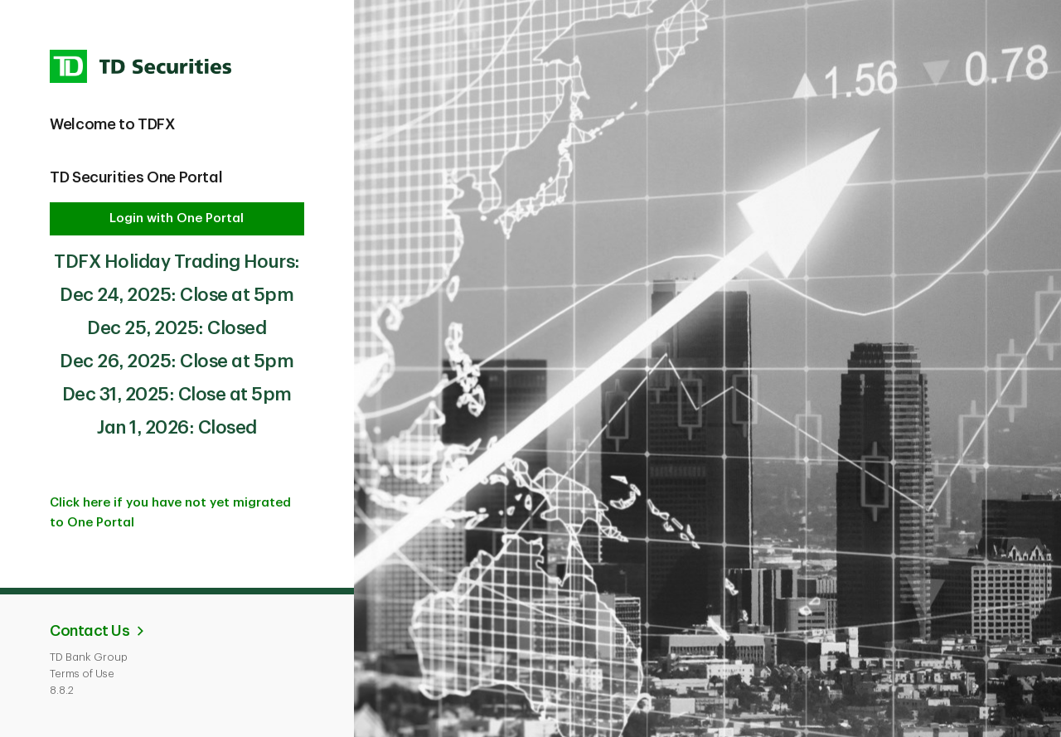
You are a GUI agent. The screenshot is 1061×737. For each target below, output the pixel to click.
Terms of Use (82, 673)
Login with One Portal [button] (176, 218)
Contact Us (89, 630)
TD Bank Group (89, 657)
